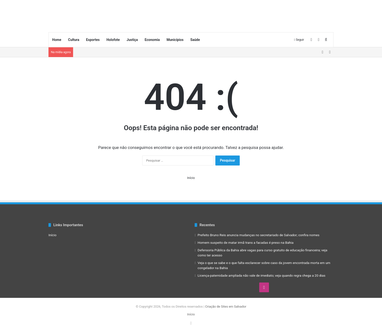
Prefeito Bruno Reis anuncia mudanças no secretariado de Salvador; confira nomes (258, 235)
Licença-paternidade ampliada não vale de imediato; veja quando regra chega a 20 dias (261, 275)
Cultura (73, 40)
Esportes (93, 40)
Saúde (195, 40)
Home (56, 40)
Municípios (175, 40)
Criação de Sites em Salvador (225, 306)
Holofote (113, 40)
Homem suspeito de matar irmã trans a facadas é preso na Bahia (246, 242)
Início (191, 178)
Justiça (132, 40)
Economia (152, 40)
